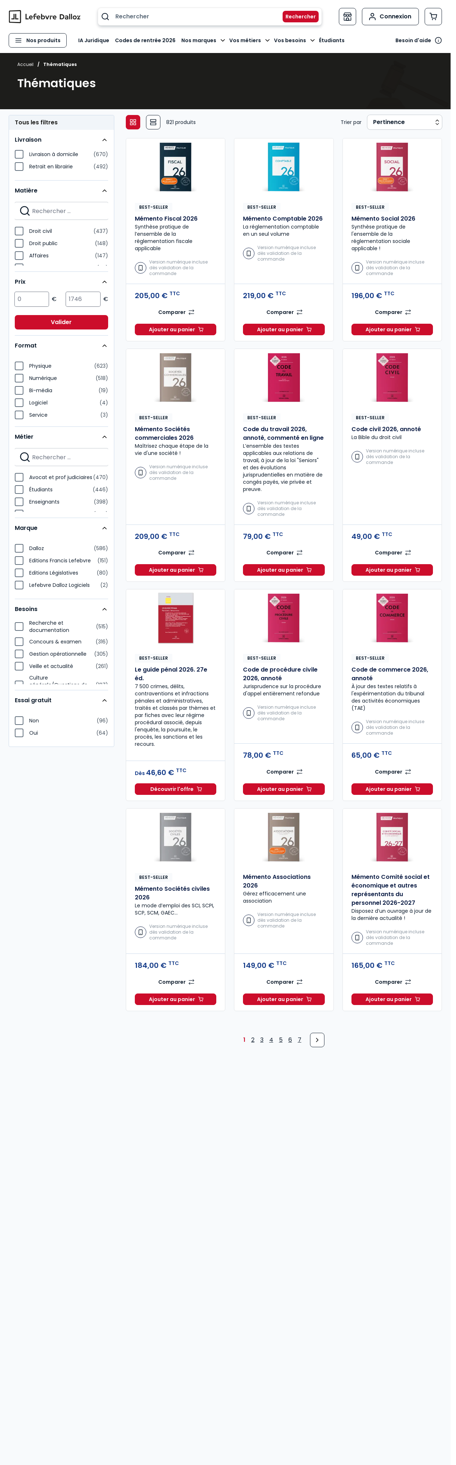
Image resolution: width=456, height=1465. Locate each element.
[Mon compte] (390, 16)
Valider (61, 322)
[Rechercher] (296, 16)
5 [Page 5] (281, 1040)
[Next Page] (317, 1040)
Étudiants (332, 40)
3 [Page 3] (262, 1040)
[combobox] (210, 16)
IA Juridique (93, 40)
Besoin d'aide (413, 40)
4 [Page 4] (271, 1040)
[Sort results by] (404, 122)
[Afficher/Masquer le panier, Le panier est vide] (433, 16)
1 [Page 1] (244, 1040)
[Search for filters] (61, 211)
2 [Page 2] (252, 1040)
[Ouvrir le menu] (38, 40)
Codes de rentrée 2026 (145, 40)
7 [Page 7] (299, 1040)
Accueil (25, 64)
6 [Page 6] (290, 1040)
